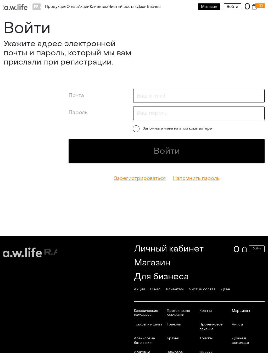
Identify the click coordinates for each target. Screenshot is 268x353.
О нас (72, 6)
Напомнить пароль (196, 178)
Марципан (241, 310)
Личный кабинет (169, 248)
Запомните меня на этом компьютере (173, 128)
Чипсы (237, 324)
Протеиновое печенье (210, 326)
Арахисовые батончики (144, 340)
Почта (76, 95)
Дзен (142, 6)
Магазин (209, 6)
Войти (232, 6)
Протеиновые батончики (178, 312)
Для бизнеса (161, 276)
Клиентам (99, 6)
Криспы (206, 338)
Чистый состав (122, 6)
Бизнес (154, 6)
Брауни (173, 338)
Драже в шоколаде (240, 340)
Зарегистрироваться (140, 178)
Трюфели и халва (148, 324)
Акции (84, 6)
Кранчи (205, 310)
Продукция (55, 6)
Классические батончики (146, 312)
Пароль (78, 112)
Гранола (174, 324)
